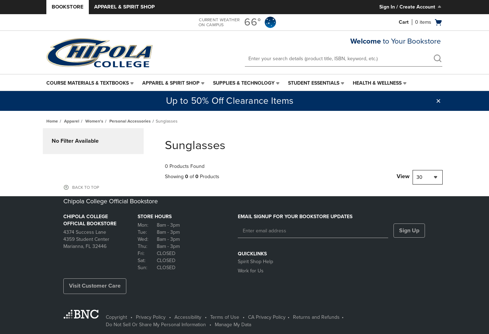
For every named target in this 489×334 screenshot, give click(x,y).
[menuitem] (91, 83)
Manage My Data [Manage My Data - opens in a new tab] (233, 325)
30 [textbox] (419, 177)
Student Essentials (313, 83)
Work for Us (251, 271)
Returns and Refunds (316, 317)
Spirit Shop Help (255, 262)
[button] (438, 100)
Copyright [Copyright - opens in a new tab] (116, 317)
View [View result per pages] (403, 176)
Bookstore (68, 7)
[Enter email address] (313, 231)
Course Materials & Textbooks (87, 83)
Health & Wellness (377, 83)
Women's (94, 121)
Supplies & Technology (244, 83)
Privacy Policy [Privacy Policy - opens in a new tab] (151, 317)
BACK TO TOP (85, 187)
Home (52, 121)
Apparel (71, 121)
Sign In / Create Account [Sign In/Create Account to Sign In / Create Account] (411, 7)
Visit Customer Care (95, 285)
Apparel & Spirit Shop (124, 7)
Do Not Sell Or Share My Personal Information (156, 325)
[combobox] (428, 177)
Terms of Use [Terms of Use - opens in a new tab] (224, 317)
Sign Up (409, 230)
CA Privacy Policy (267, 317)
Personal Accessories (130, 121)
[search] (437, 59)
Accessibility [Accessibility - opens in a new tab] (187, 317)
